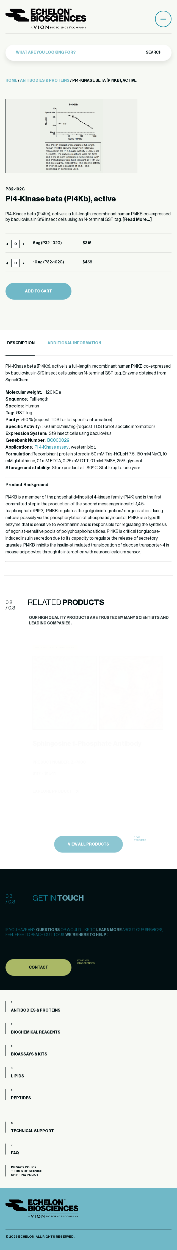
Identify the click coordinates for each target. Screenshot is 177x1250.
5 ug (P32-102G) (47, 243)
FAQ (15, 1153)
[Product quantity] (15, 244)
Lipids (17, 1076)
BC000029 (58, 440)
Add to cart (38, 291)
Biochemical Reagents (35, 1032)
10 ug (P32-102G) (48, 262)
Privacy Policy (23, 1167)
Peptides (21, 1098)
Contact (38, 980)
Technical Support (32, 1131)
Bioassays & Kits (29, 1054)
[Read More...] (137, 219)
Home (11, 81)
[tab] (20, 343)
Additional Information (74, 343)
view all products (88, 858)
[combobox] (74, 51)
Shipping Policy (24, 1174)
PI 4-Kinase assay (51, 447)
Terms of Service (26, 1171)
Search (153, 51)
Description (21, 343)
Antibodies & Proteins (45, 81)
